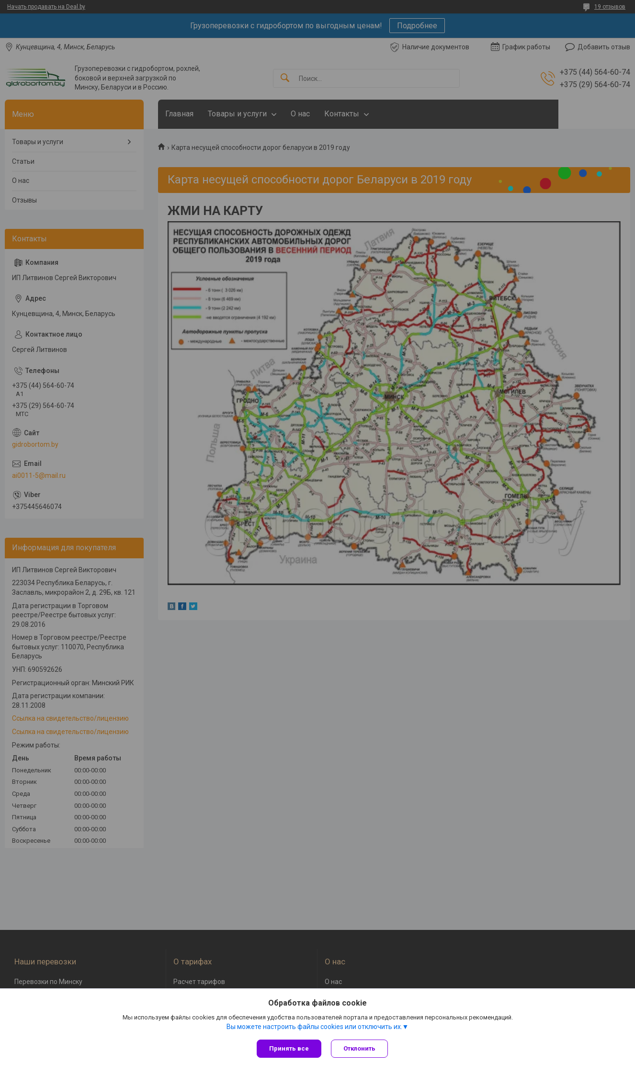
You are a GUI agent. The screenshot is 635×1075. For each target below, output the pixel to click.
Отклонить (359, 1048)
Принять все (289, 1048)
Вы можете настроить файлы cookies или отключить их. (314, 1026)
